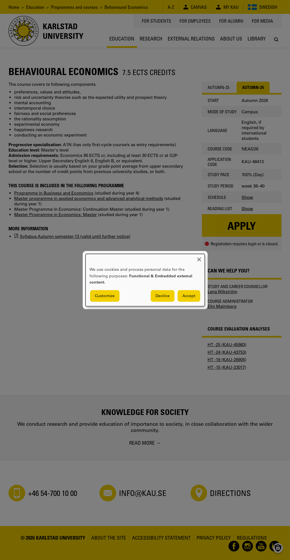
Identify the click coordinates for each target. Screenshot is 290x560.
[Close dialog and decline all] (199, 257)
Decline (162, 295)
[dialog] (145, 280)
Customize (105, 295)
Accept (188, 295)
